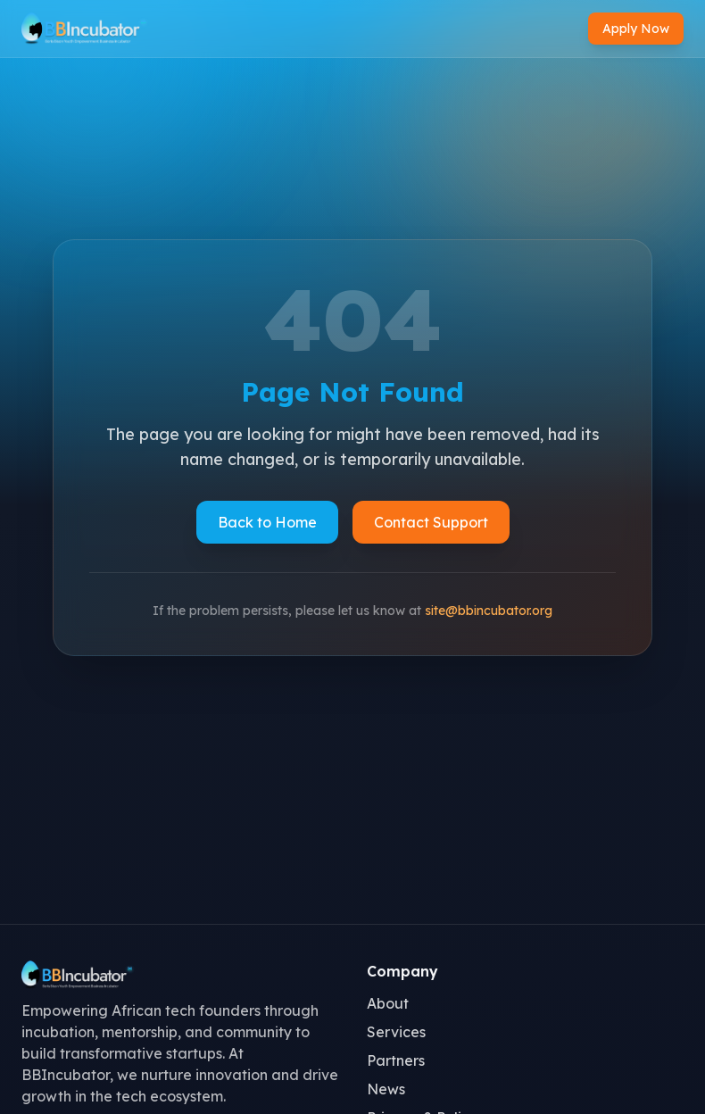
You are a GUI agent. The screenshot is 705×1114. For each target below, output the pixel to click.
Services (396, 1032)
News (386, 1089)
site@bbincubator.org (488, 611)
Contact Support (431, 522)
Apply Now (635, 29)
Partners (396, 1060)
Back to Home (267, 522)
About (388, 1003)
